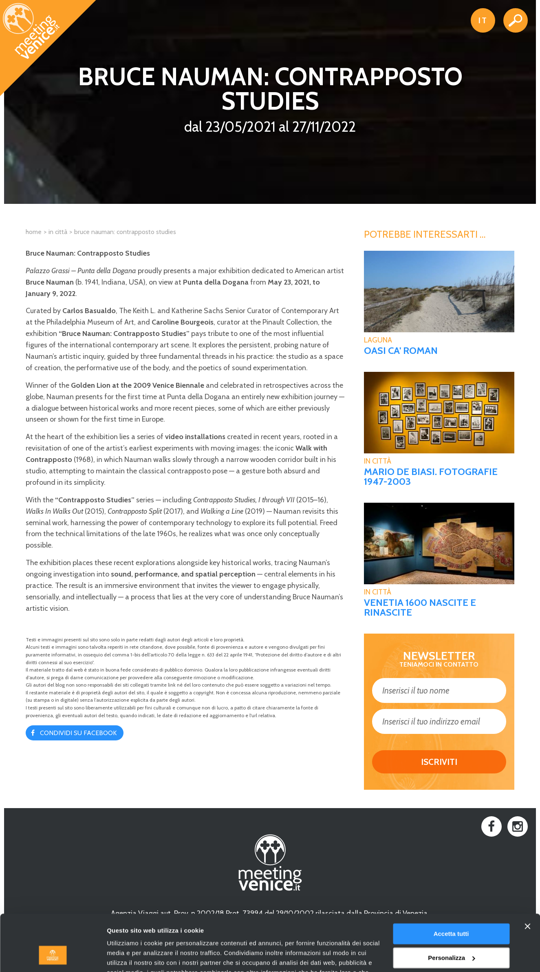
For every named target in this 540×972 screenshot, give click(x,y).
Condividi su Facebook (78, 733)
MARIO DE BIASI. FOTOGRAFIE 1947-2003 (431, 476)
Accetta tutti (451, 884)
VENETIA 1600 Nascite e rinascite (420, 607)
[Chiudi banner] (527, 877)
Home (34, 232)
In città (57, 232)
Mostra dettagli (129, 955)
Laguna (378, 340)
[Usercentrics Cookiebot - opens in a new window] (52, 956)
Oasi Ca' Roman (401, 351)
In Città (377, 461)
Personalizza (451, 908)
